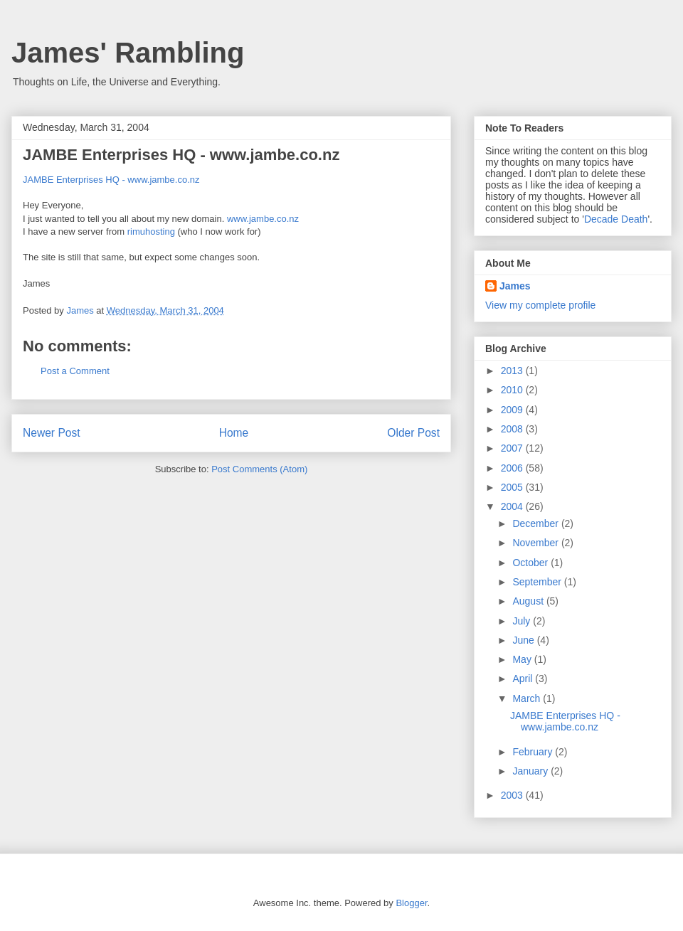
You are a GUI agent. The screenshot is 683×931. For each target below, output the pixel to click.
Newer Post (51, 433)
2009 (513, 409)
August (529, 601)
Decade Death (616, 219)
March (527, 698)
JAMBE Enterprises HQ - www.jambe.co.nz (111, 179)
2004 (513, 506)
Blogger (411, 903)
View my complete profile (540, 305)
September (537, 581)
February (533, 751)
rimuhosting (152, 231)
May (523, 659)
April (523, 678)
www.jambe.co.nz (263, 218)
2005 (513, 487)
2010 (513, 389)
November (536, 542)
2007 (513, 448)
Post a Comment (75, 371)
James (515, 286)
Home (234, 433)
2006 (513, 468)
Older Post (413, 433)
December (536, 523)
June (524, 640)
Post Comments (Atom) (259, 469)
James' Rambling (127, 52)
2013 (513, 370)
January (531, 771)
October (531, 562)
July (522, 621)
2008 (513, 429)
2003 (513, 795)
